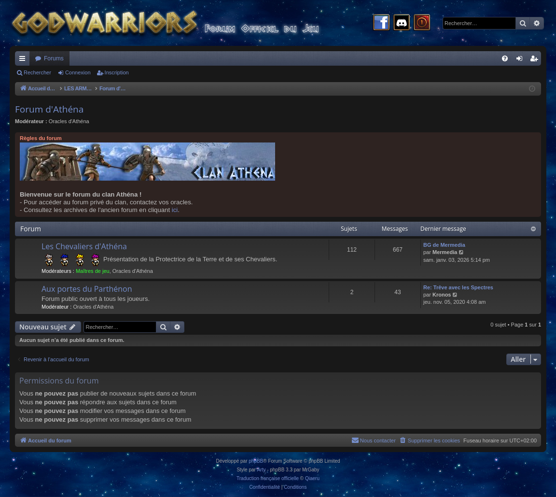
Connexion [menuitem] (521, 60)
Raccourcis (24, 60)
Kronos (441, 295)
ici (175, 209)
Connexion (78, 72)
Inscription (117, 72)
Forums (54, 58)
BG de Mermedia (444, 245)
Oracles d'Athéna (69, 121)
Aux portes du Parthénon (87, 289)
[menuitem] (505, 58)
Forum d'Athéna (49, 109)
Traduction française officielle (267, 478)
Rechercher (37, 72)
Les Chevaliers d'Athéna (84, 246)
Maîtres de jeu (93, 271)
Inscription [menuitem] (536, 60)
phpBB (256, 461)
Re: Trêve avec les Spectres (458, 287)
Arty (261, 469)
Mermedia (444, 252)
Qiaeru (312, 478)
